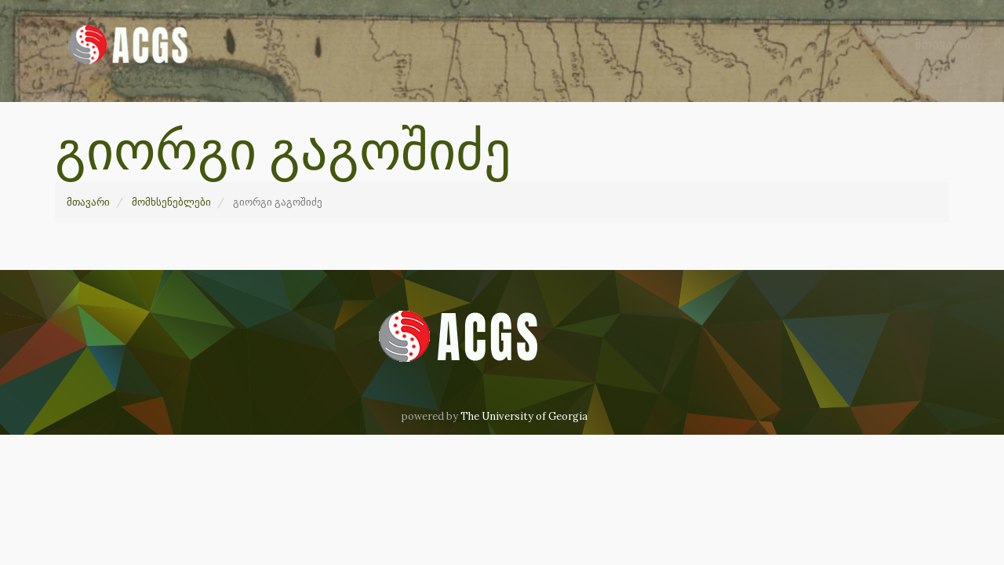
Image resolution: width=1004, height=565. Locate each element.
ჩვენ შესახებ (729, 44)
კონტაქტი (823, 44)
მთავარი (434, 44)
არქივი (640, 44)
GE (887, 44)
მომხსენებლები (538, 44)
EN (928, 44)
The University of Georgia (523, 416)
